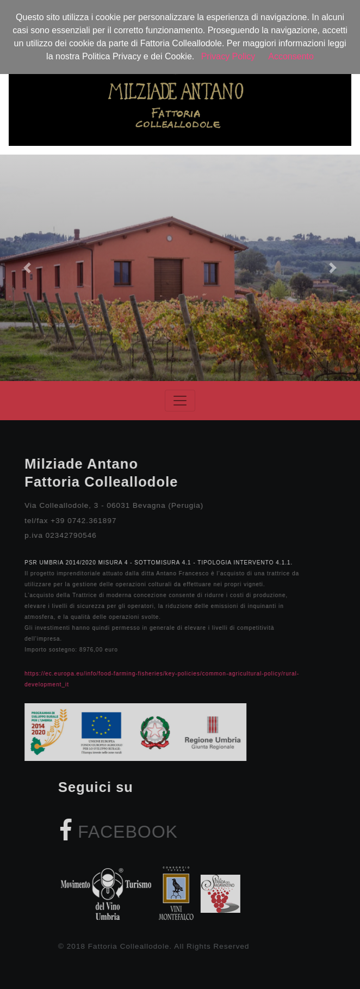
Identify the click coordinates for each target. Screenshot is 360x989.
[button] (27, 268)
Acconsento (291, 56)
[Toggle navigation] (180, 400)
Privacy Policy (228, 56)
